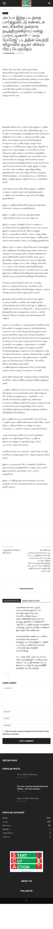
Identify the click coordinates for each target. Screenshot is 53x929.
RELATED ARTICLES (11, 626)
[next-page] (8, 699)
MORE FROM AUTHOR (31, 626)
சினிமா (11, 9)
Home (4, 9)
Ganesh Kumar (10, 53)
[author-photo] (26, 609)
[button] (4, 3)
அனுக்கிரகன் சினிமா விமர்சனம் (11, 576)
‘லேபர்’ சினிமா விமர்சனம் (27, 800)
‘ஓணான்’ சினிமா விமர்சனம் (28, 823)
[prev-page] (4, 699)
